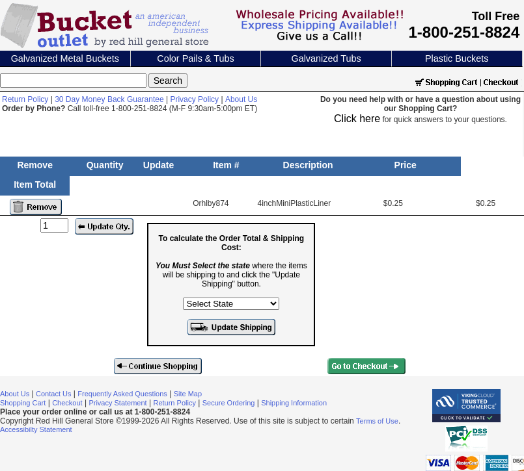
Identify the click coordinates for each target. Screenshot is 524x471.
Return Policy (25, 99)
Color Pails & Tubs (195, 58)
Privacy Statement (117, 403)
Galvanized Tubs (326, 58)
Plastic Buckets (457, 58)
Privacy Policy (194, 99)
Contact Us (53, 394)
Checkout (67, 403)
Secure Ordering (228, 403)
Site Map (188, 394)
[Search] (73, 80)
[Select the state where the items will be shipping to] (231, 304)
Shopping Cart (23, 403)
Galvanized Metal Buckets (65, 58)
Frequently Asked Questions (122, 394)
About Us (241, 99)
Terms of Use (377, 421)
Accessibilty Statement (36, 429)
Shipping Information (294, 403)
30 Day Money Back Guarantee (109, 99)
